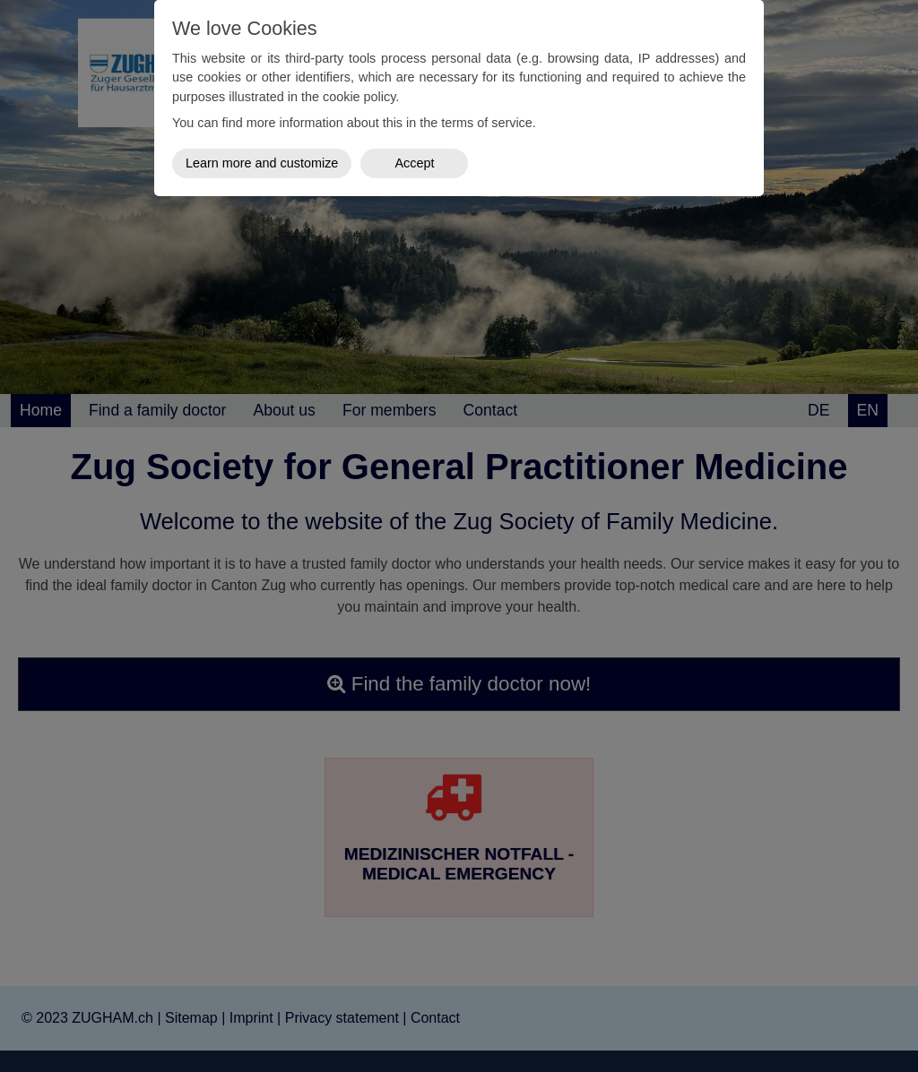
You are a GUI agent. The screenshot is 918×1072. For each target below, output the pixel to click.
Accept (414, 163)
